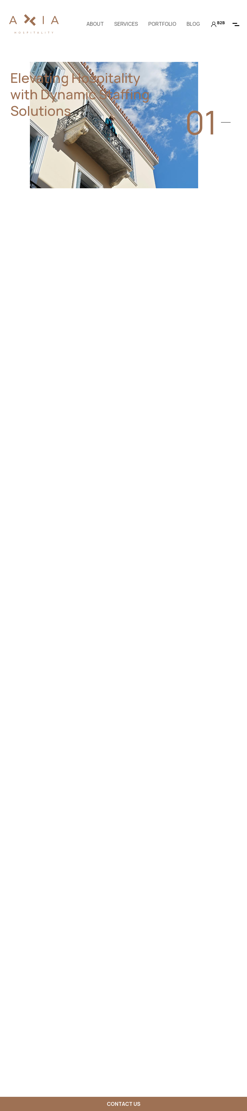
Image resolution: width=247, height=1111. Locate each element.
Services (126, 23)
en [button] (68, 23)
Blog (193, 23)
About (95, 23)
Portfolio (162, 23)
